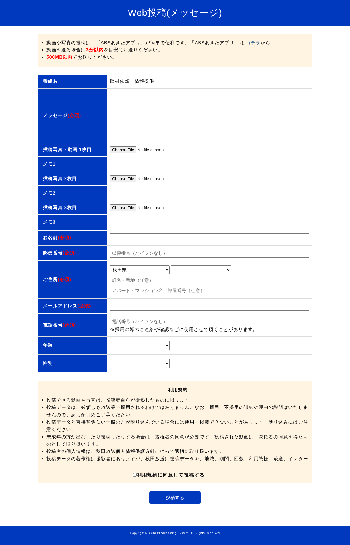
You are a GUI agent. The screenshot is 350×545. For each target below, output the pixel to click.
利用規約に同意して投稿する (169, 475)
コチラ (253, 42)
